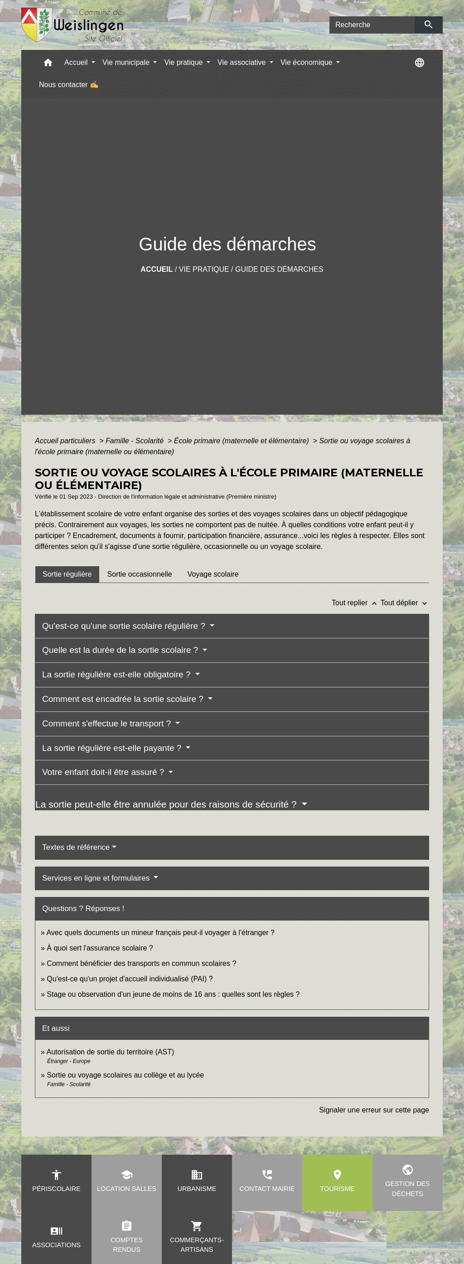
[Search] (372, 25)
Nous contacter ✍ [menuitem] (69, 84)
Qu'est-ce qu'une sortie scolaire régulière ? (125, 626)
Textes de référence (76, 847)
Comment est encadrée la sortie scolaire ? (124, 699)
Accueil (156, 269)
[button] (48, 65)
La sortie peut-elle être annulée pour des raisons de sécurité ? (167, 804)
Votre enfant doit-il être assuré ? (104, 772)
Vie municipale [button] (126, 62)
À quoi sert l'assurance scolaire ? (100, 948)
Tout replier (356, 603)
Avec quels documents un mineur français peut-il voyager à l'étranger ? (160, 932)
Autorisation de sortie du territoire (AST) (110, 1052)
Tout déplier (405, 603)
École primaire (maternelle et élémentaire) (242, 441)
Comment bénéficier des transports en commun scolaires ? (141, 963)
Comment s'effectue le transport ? (107, 723)
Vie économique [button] (307, 62)
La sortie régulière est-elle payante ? (113, 748)
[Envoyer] (429, 25)
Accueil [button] (77, 62)
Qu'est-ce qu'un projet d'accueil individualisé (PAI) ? (130, 979)
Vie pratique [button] (184, 62)
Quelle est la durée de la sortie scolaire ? (121, 650)
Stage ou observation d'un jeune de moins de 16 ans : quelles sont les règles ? (173, 994)
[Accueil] (72, 25)
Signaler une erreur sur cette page (374, 1110)
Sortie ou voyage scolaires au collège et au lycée (125, 1075)
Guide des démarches (279, 269)
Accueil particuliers (66, 441)
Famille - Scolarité (135, 441)
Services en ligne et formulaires (97, 878)
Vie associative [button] (243, 62)
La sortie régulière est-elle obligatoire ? (117, 674)
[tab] (67, 574)
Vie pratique (204, 269)
